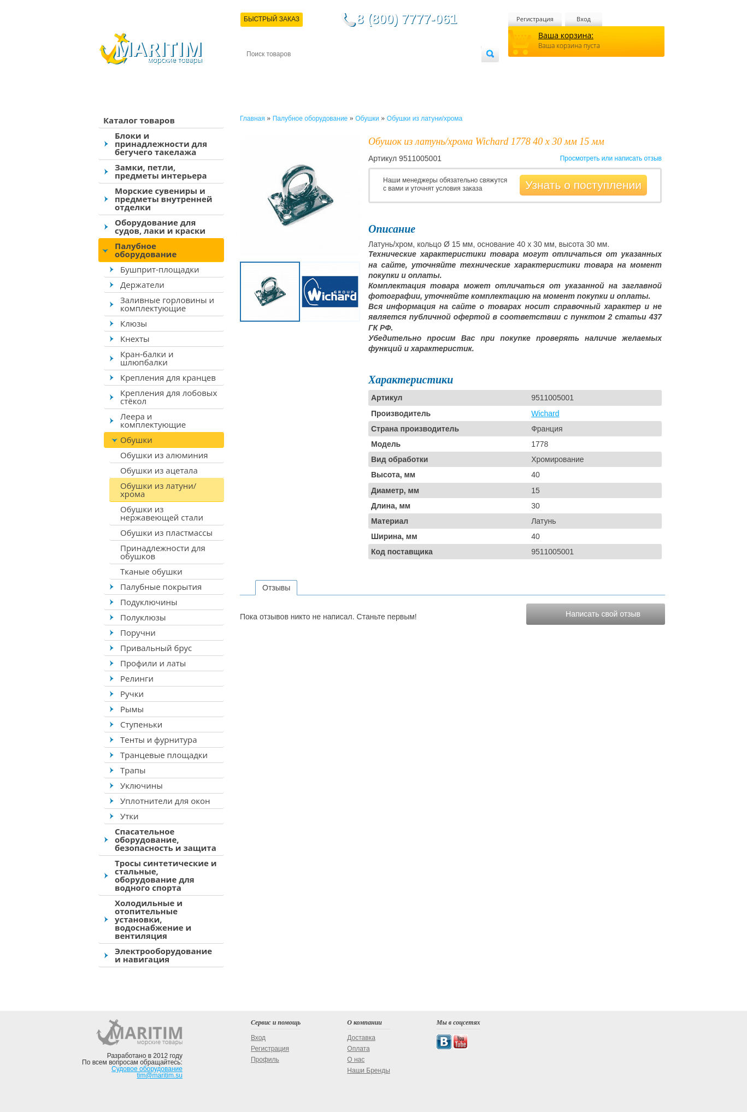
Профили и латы (153, 663)
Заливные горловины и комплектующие (167, 304)
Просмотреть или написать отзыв (611, 158)
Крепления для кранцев (168, 377)
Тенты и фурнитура (158, 739)
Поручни (138, 632)
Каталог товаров (139, 120)
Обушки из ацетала (159, 470)
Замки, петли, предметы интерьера (161, 171)
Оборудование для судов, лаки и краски (160, 226)
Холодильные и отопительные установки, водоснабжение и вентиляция (153, 919)
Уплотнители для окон (165, 800)
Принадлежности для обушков (162, 551)
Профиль (265, 1059)
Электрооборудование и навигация (163, 955)
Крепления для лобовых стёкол (168, 396)
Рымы (132, 708)
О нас (355, 1059)
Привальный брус (156, 647)
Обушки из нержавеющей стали (161, 513)
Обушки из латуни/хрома (158, 489)
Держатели (142, 284)
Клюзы (133, 323)
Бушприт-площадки (159, 269)
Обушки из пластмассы (166, 532)
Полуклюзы (143, 617)
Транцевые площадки (164, 754)
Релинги (137, 678)
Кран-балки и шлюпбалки (147, 358)
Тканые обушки (151, 571)
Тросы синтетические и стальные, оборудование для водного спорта (166, 875)
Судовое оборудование (147, 1069)
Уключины (141, 785)
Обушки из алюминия (164, 454)
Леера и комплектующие (153, 420)
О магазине (377, 71)
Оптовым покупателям (446, 71)
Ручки (132, 693)
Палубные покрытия (161, 586)
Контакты (259, 71)
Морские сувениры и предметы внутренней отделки (164, 198)
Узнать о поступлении (583, 185)
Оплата (336, 71)
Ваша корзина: (565, 35)
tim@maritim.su (160, 1075)
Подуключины (149, 601)
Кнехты (135, 338)
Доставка (300, 71)
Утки (129, 816)
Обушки (136, 439)
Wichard (545, 413)
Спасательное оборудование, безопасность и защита (165, 839)
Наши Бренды (368, 1070)
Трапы (133, 770)
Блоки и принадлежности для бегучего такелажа (161, 143)
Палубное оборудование (146, 249)
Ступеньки (141, 724)
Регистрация (535, 19)
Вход (584, 19)
